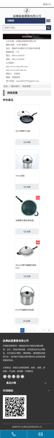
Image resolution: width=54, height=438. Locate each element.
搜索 (48, 27)
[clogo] (27, 13)
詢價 (27, 142)
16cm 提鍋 (20, 176)
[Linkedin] (13, 376)
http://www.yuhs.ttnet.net (16, 70)
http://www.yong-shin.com (17, 66)
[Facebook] (5, 376)
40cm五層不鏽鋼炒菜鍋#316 (26, 266)
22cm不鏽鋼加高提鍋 (24, 310)
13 (43, 330)
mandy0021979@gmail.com (27, 81)
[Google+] (9, 376)
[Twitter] (18, 376)
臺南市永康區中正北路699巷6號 (26, 48)
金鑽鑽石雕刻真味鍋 (25, 220)
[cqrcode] (14, 407)
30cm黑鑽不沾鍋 (23, 131)
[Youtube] (22, 376)
